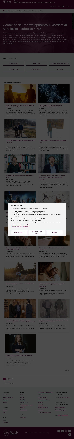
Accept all (55, 232)
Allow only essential (19, 232)
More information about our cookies (20, 224)
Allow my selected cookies (37, 232)
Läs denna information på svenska (19, 226)
